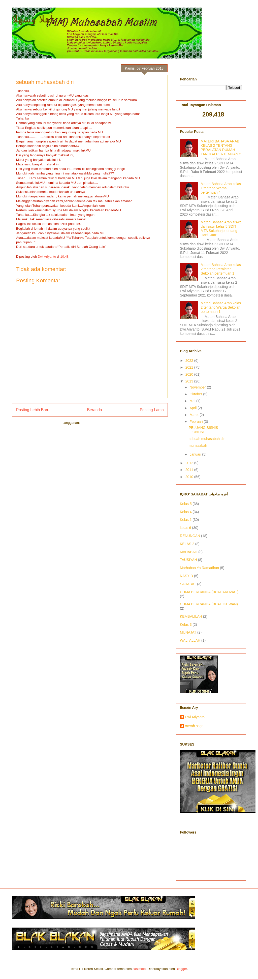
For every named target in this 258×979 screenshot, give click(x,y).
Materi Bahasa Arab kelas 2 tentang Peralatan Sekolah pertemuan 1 (221, 269)
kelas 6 (185, 528)
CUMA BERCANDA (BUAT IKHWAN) (209, 604)
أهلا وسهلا (32, 18)
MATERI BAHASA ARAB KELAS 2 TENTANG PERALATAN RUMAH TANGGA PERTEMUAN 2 (221, 147)
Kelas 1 (186, 520)
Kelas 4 (186, 512)
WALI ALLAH (190, 640)
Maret (194, 415)
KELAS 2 (187, 544)
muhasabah (198, 445)
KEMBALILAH (191, 616)
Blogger (181, 969)
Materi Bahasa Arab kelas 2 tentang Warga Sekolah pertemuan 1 (221, 307)
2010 (189, 477)
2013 (189, 381)
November (198, 387)
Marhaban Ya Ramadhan (199, 568)
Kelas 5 (186, 504)
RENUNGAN (190, 536)
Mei (192, 401)
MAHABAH (188, 552)
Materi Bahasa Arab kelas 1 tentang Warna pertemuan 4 (221, 188)
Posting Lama (152, 410)
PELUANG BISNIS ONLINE (203, 430)
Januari (195, 454)
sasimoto (139, 969)
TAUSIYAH (188, 560)
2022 (189, 361)
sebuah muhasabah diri (207, 439)
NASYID (186, 576)
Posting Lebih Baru (32, 410)
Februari (196, 422)
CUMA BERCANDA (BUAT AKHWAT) (209, 592)
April (193, 408)
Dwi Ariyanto (195, 717)
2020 (189, 374)
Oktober (196, 394)
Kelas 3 (186, 624)
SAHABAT (188, 584)
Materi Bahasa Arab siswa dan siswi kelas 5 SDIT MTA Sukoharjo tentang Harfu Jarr (221, 228)
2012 (189, 463)
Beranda (94, 410)
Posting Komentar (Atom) (99, 423)
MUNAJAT (188, 632)
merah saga (194, 726)
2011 (189, 470)
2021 (189, 367)
